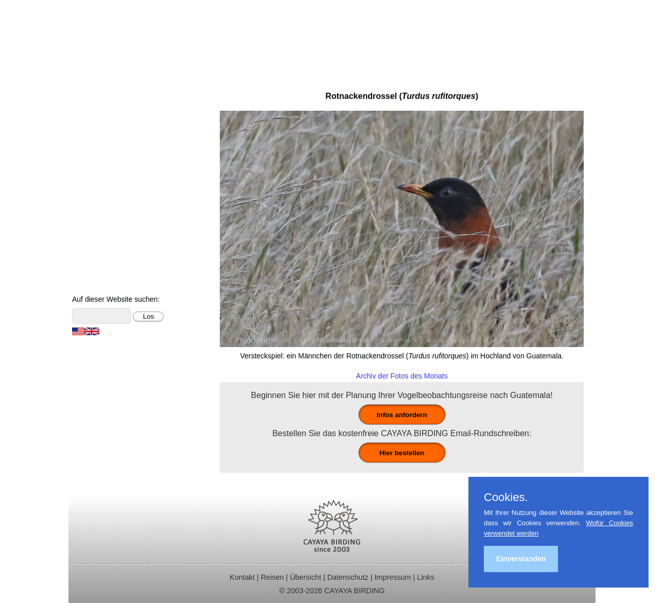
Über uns (92, 267)
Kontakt (89, 198)
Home (87, 87)
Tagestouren (98, 115)
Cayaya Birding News (115, 281)
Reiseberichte (101, 156)
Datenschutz (348, 577)
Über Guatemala (106, 253)
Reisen (272, 577)
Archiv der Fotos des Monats (402, 376)
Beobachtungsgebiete (115, 143)
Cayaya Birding (119, 38)
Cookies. (506, 497)
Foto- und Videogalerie (117, 239)
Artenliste (93, 225)
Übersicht (305, 577)
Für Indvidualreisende (115, 129)
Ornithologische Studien (119, 170)
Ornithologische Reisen (118, 101)
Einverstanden (521, 559)
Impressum (392, 577)
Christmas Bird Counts (117, 184)
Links (425, 577)
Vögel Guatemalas (110, 212)
